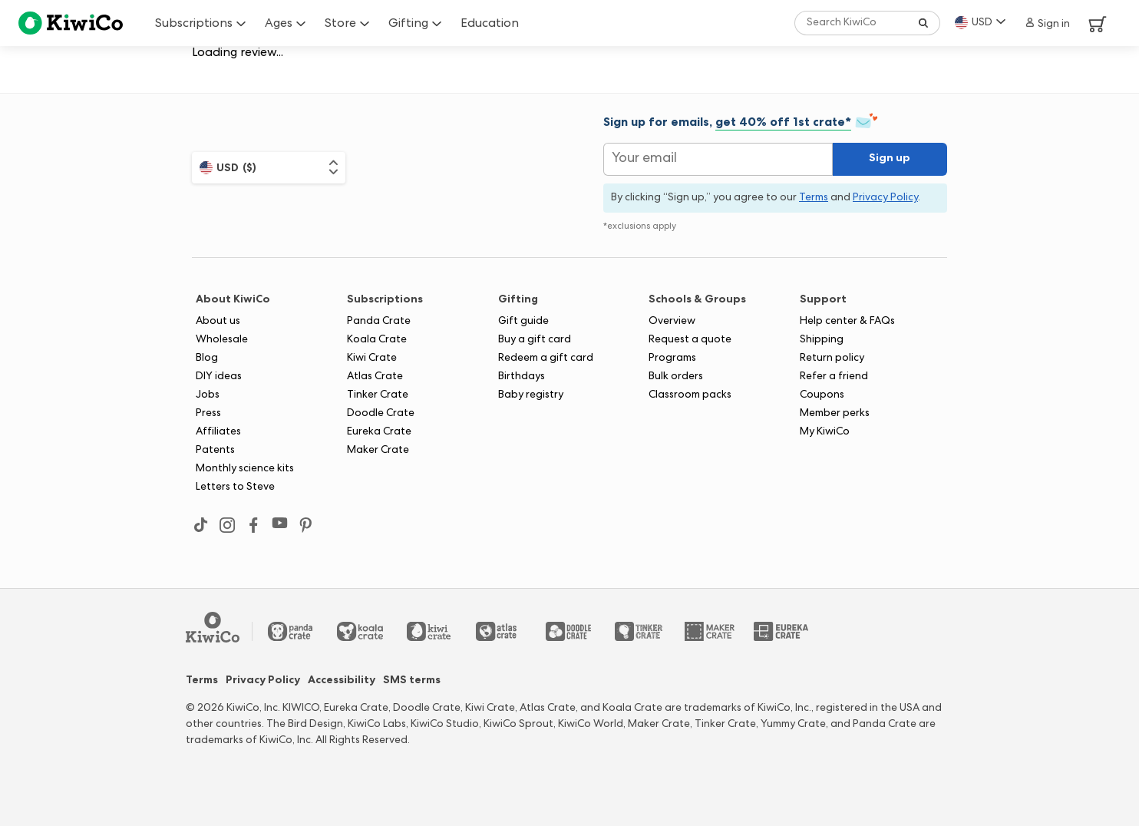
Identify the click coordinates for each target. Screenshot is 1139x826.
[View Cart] (1097, 23)
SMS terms (412, 681)
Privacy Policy (263, 681)
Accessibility (341, 681)
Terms (202, 681)
